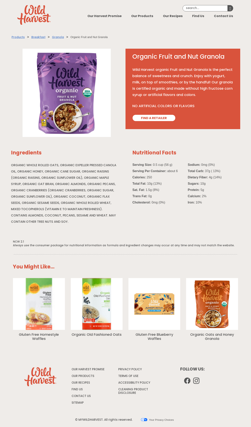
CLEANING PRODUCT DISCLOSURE (133, 392)
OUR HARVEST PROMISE (88, 369)
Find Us (198, 16)
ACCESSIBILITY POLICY (134, 383)
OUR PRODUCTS (83, 376)
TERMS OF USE (128, 377)
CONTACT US (81, 396)
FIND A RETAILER (154, 118)
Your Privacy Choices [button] (157, 419)
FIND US (77, 389)
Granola (58, 37)
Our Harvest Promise (104, 16)
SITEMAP (78, 402)
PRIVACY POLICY (130, 370)
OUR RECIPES (81, 382)
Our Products (142, 16)
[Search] (205, 8)
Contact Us (223, 16)
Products (18, 37)
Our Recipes (173, 16)
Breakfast (38, 37)
